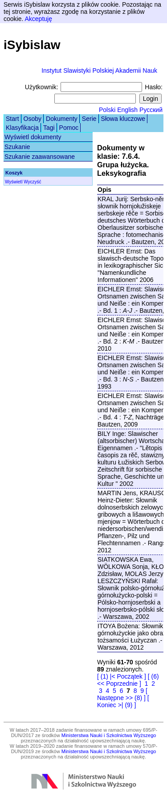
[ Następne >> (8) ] (122, 694)
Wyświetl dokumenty (32, 137)
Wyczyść (32, 181)
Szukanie (17, 146)
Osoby (32, 118)
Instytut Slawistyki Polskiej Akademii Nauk (99, 70)
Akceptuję (38, 18)
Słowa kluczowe (123, 118)
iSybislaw (32, 45)
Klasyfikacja (22, 127)
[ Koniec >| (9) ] (123, 701)
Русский (151, 109)
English (127, 109)
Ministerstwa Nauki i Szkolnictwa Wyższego (108, 735)
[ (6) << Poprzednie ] (128, 680)
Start (12, 118)
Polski (107, 109)
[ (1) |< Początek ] (121, 676)
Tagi (49, 127)
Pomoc (69, 127)
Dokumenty (61, 118)
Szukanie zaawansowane (39, 156)
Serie (89, 118)
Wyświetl (13, 181)
